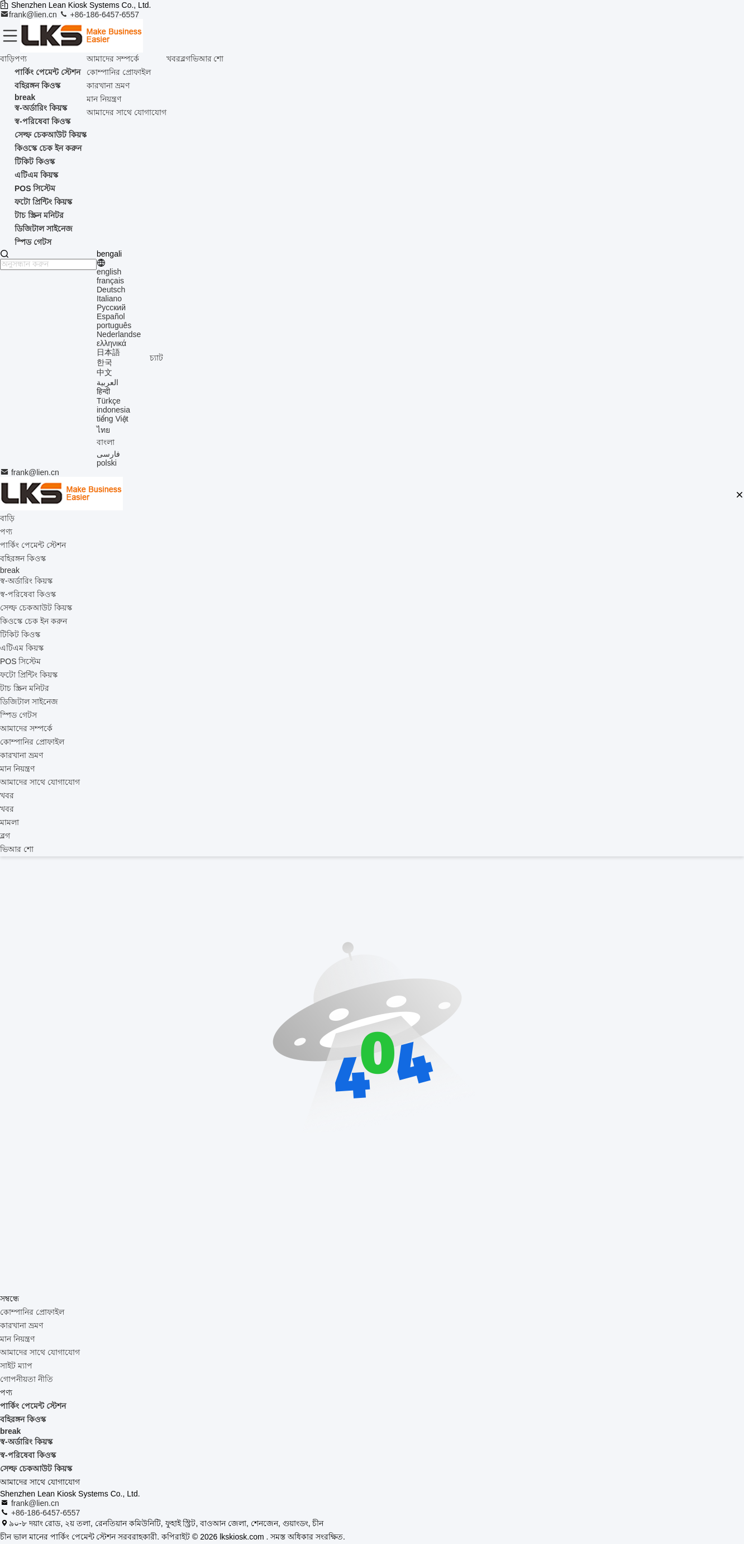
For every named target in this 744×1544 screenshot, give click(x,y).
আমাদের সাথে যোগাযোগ (126, 112)
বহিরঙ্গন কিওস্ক (23, 1419)
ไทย (103, 429)
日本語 (108, 352)
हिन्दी (103, 391)
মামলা (9, 822)
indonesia (113, 409)
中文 (104, 372)
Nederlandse (119, 334)
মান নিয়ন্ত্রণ (104, 98)
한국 (104, 362)
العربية (107, 382)
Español (111, 316)
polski (107, 462)
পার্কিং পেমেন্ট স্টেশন (33, 1405)
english (109, 271)
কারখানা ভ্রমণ (108, 85)
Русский (111, 307)
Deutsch (111, 289)
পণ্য (21, 58)
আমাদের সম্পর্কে (113, 58)
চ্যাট (156, 357)
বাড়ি (7, 58)
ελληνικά (111, 343)
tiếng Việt (112, 418)
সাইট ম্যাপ (16, 1365)
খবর (173, 58)
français (110, 280)
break (10, 1431)
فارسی (108, 453)
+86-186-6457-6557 (99, 14)
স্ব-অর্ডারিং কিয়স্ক (26, 1441)
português (114, 325)
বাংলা (106, 442)
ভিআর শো (207, 58)
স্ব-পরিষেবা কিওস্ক (28, 1455)
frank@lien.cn (29, 14)
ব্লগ (185, 58)
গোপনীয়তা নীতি (26, 1379)
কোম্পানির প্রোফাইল (119, 72)
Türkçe (109, 400)
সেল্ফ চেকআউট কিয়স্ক (36, 1468)
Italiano (109, 298)
